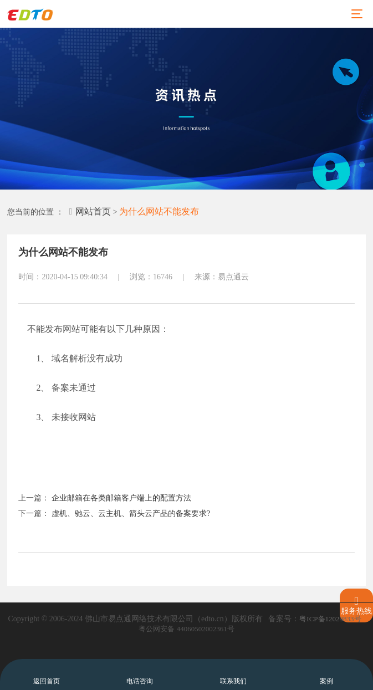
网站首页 (90, 211)
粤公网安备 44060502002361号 (186, 629)
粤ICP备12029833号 (330, 619)
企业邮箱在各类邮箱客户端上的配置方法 (121, 498)
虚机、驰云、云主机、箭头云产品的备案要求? (131, 513)
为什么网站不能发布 (159, 211)
